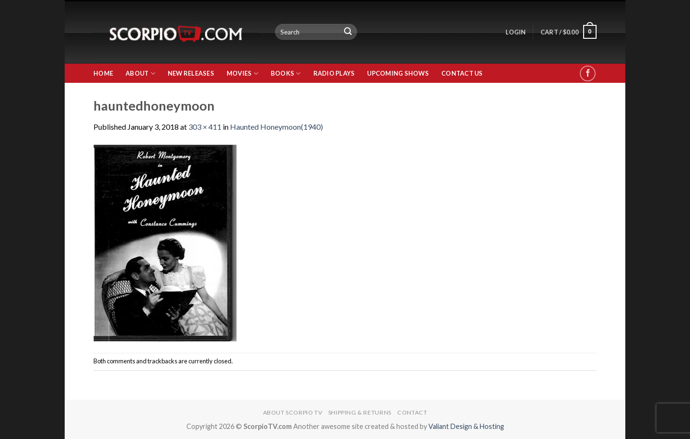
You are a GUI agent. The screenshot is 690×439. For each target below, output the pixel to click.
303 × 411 (204, 126)
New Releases (191, 73)
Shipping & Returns (359, 412)
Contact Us (462, 73)
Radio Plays (334, 73)
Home (103, 73)
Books (286, 73)
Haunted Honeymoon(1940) (276, 126)
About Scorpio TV (292, 412)
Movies (242, 73)
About (140, 73)
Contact (412, 412)
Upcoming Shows (398, 73)
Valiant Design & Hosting (466, 426)
